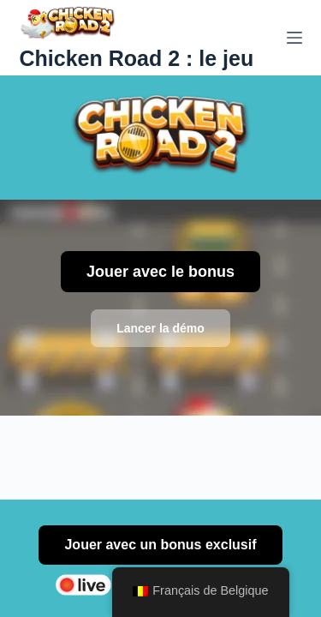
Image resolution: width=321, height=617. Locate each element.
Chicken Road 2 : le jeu (137, 58)
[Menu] (294, 37)
